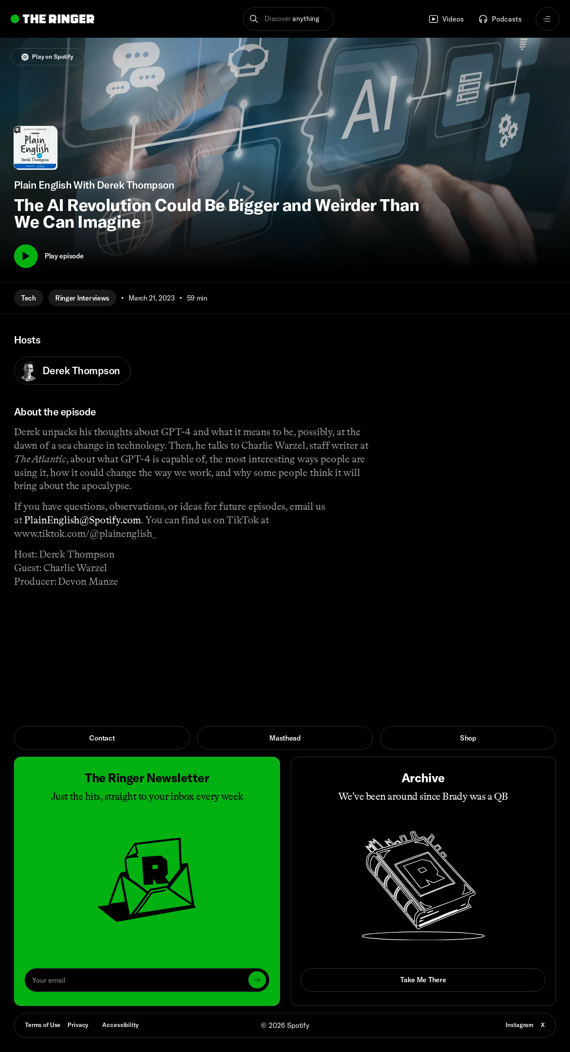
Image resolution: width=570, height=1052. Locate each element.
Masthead (285, 738)
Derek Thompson (69, 370)
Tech (28, 297)
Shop (468, 738)
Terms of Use (43, 1025)
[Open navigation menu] (547, 19)
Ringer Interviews (82, 297)
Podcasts (500, 19)
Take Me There (423, 979)
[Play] (26, 256)
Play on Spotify (47, 57)
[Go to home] (52, 18)
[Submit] (256, 979)
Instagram (519, 1025)
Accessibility (120, 1025)
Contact (102, 738)
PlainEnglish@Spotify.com (82, 520)
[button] (288, 19)
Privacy (78, 1025)
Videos (446, 19)
